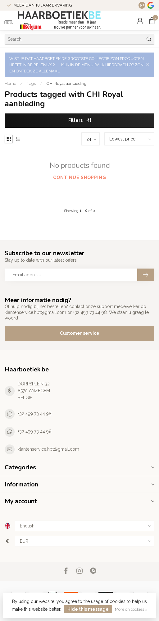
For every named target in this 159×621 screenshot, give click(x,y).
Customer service (79, 333)
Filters (79, 120)
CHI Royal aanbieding (66, 83)
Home (10, 83)
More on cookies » (131, 609)
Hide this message (88, 609)
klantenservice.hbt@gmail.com (48, 449)
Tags (31, 83)
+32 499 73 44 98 (35, 413)
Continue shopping (79, 177)
